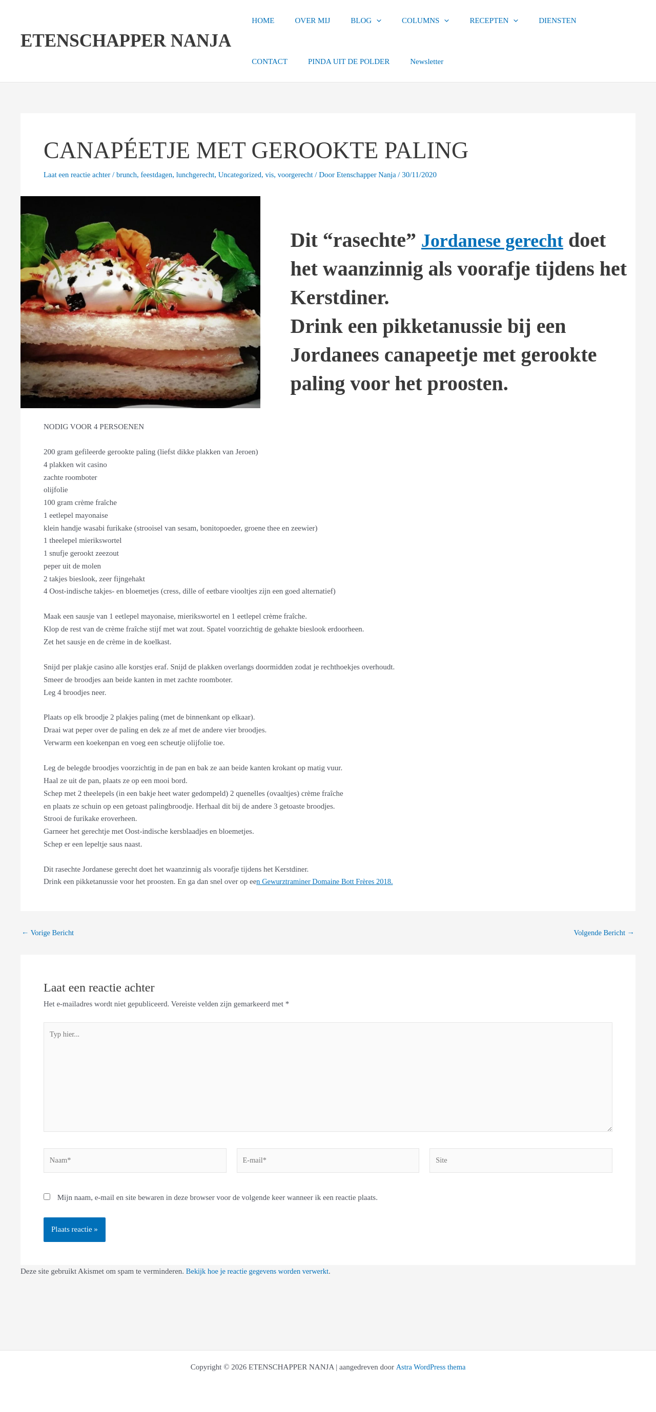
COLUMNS (407, 20)
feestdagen (160, 175)
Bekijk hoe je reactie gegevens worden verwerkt (260, 1276)
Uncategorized (246, 175)
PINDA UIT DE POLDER (290, 61)
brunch (129, 175)
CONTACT (582, 20)
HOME (260, 20)
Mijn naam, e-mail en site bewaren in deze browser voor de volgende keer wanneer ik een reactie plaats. (217, 1202)
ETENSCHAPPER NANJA (125, 41)
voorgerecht (304, 175)
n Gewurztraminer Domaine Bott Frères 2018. (327, 881)
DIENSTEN (529, 20)
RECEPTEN (470, 20)
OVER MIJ (304, 20)
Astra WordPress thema (431, 1367)
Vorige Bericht (49, 933)
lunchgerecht (200, 175)
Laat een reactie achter (78, 175)
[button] (363, 20)
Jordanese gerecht (500, 239)
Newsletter (363, 61)
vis (277, 175)
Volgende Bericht (602, 933)
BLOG (353, 20)
